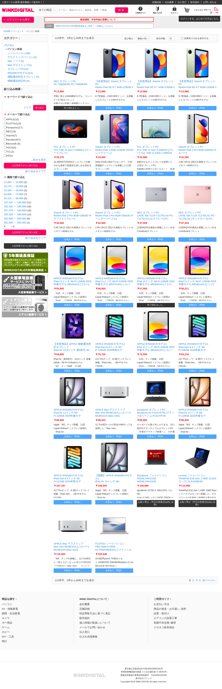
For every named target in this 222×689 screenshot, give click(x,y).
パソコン (16, 31)
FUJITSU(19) (12, 123)
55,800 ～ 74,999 (13, 194)
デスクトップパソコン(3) (22, 57)
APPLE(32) (11, 119)
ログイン (185, 18)
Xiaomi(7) (10, 135)
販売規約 (194, 2)
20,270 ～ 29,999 (13, 186)
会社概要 (169, 2)
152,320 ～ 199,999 (15, 206)
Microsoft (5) (12, 143)
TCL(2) (9, 151)
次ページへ (208, 580)
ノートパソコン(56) (19, 53)
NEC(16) (10, 131)
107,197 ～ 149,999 (15, 202)
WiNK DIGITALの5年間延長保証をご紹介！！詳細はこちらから (85, 26)
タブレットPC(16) (18, 69)
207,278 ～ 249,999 (15, 210)
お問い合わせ (209, 2)
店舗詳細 (156, 2)
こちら (215, 18)
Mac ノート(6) (16, 61)
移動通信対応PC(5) (19, 80)
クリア (27, 107)
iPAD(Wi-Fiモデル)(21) (20, 73)
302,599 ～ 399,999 (15, 218)
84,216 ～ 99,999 (13, 198)
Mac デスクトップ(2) (20, 65)
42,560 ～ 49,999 (13, 190)
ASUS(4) (10, 147)
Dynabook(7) (12, 139)
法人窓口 (182, 2)
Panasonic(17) (13, 127)
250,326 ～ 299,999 (15, 214)
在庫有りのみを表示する (194, 38)
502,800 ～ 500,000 (15, 222)
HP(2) (8, 155)
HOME (7, 31)
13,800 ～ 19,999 (13, 182)
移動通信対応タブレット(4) (23, 76)
